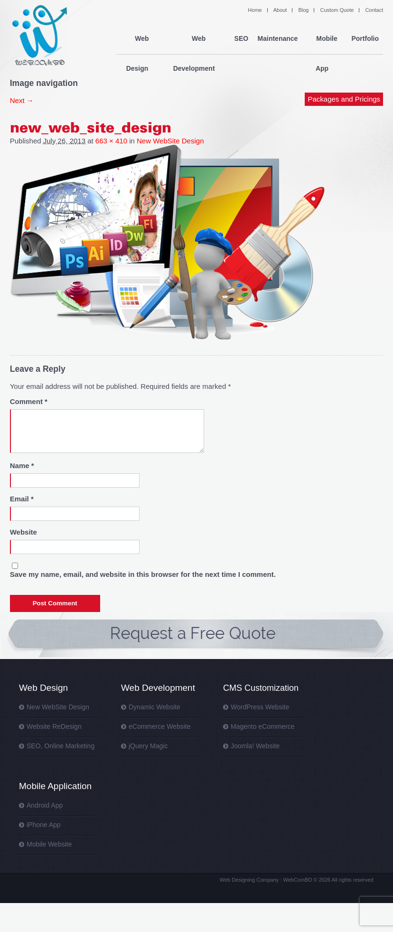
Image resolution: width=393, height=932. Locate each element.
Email (22, 499)
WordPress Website (260, 707)
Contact (374, 10)
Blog (303, 10)
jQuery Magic (148, 746)
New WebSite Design (170, 141)
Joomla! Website (255, 746)
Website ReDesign (54, 726)
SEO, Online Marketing (60, 746)
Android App (45, 805)
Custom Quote (337, 10)
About (280, 10)
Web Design (137, 39)
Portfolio (365, 39)
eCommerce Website (159, 726)
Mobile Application (55, 786)
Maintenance (276, 39)
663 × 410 (111, 141)
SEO (240, 39)
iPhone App (44, 824)
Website (23, 532)
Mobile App (324, 39)
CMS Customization (261, 688)
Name (22, 465)
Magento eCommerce (263, 726)
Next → (22, 100)
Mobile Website (49, 844)
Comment (28, 401)
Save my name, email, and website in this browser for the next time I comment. (143, 574)
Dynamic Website (154, 707)
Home (255, 10)
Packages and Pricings (344, 70)
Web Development (194, 39)
